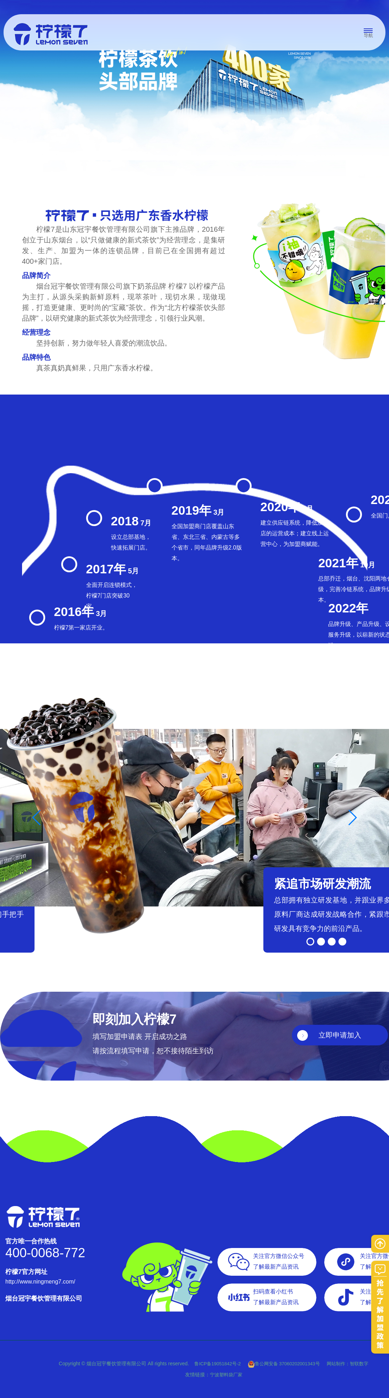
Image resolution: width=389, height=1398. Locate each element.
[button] (310, 942)
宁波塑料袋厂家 (226, 1374)
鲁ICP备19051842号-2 (218, 1363)
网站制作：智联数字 (347, 1363)
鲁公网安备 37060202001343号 (284, 1363)
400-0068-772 (45, 1253)
